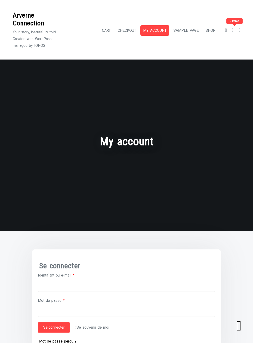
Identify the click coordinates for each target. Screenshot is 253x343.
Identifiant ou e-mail (65, 274)
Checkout (127, 30)
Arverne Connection (28, 19)
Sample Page (186, 30)
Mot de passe (60, 300)
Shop (211, 30)
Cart (106, 30)
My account (155, 30)
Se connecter (54, 327)
